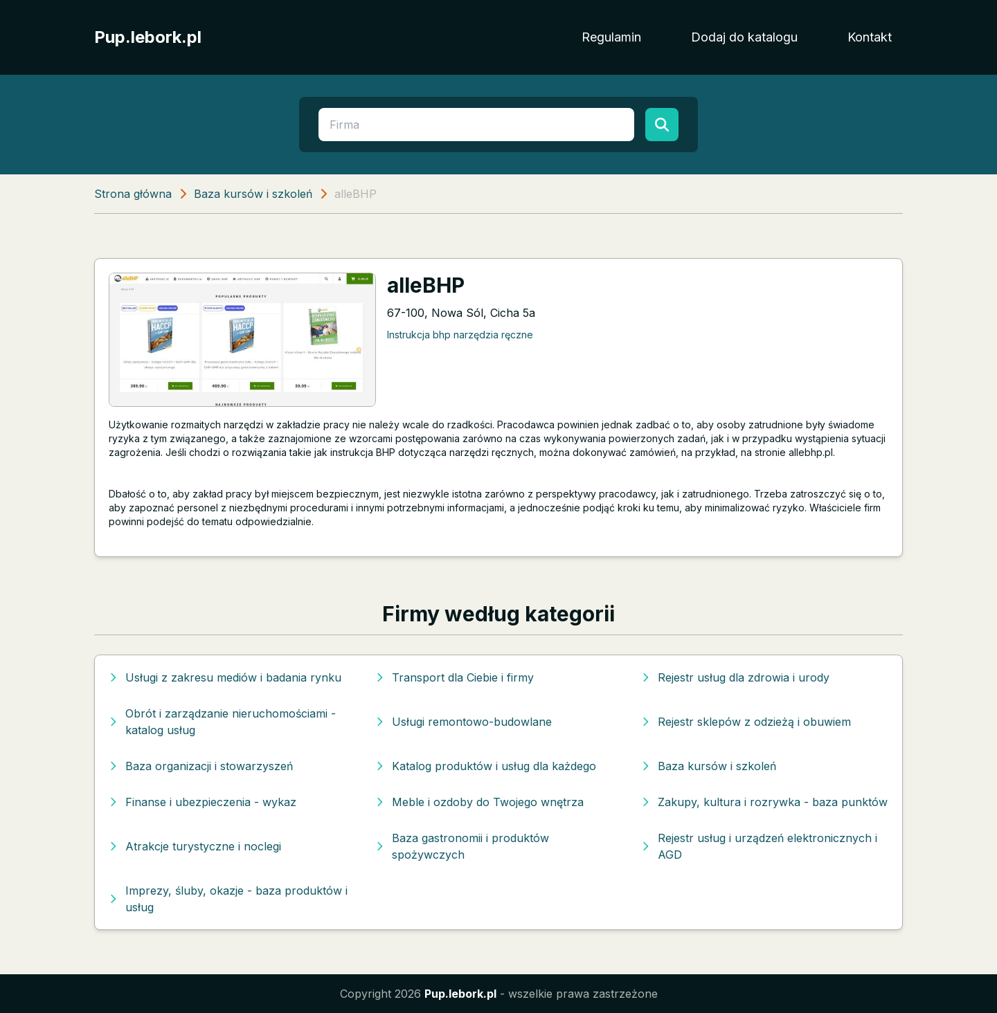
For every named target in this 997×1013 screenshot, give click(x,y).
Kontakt (869, 37)
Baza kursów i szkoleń (253, 194)
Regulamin (611, 37)
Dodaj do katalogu (744, 37)
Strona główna (133, 194)
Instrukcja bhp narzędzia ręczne (460, 334)
